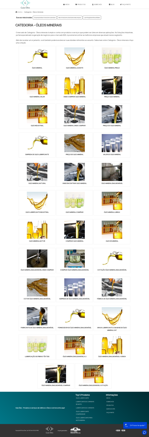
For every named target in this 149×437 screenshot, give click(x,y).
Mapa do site (110, 409)
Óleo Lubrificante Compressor (82, 413)
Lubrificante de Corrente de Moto (85, 403)
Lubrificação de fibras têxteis (92, 17)
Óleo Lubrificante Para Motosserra (84, 419)
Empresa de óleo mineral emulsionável (44, 17)
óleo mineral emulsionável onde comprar (69, 17)
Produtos (80, 4)
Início (66, 4)
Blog (111, 4)
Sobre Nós (97, 4)
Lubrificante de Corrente (85, 408)
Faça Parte (125, 4)
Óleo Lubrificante (82, 398)
